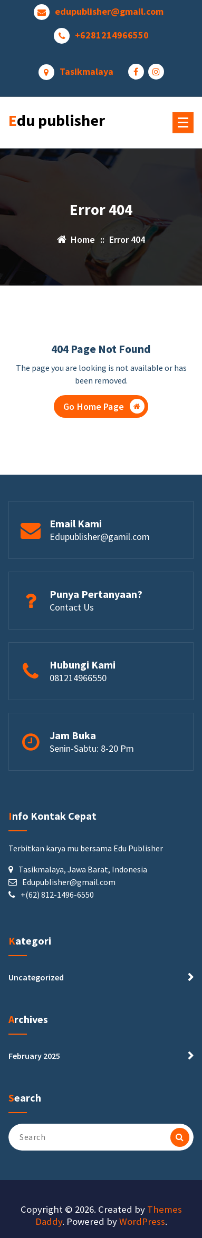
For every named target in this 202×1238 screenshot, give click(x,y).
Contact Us (72, 607)
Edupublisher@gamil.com (100, 536)
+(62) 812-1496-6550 (57, 894)
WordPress (142, 1221)
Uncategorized (36, 977)
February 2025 (34, 1055)
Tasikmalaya (86, 71)
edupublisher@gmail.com (109, 11)
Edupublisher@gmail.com (69, 882)
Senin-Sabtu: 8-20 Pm (92, 748)
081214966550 (78, 678)
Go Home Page (104, 406)
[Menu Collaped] (183, 122)
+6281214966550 (112, 35)
